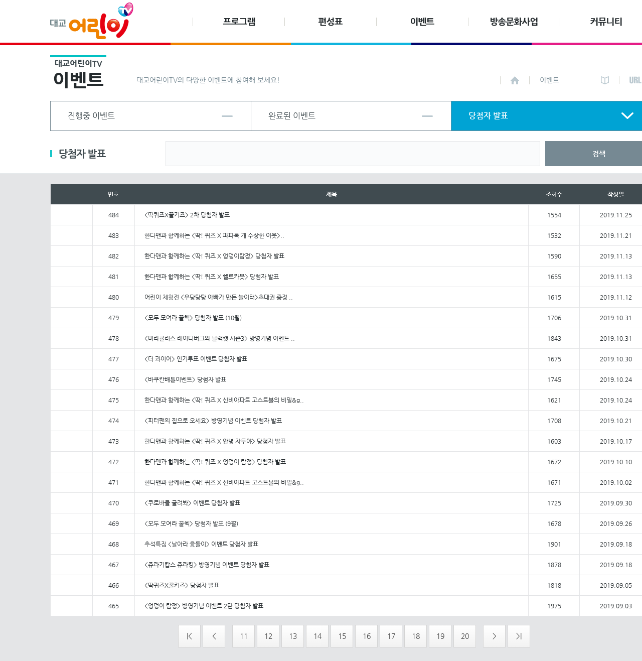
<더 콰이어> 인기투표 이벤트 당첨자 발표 (195, 358)
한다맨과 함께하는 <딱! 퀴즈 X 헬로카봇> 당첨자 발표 (211, 276)
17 (391, 636)
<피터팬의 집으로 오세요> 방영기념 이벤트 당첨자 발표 (213, 420)
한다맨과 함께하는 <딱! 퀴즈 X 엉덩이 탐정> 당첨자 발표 (215, 461)
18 (416, 636)
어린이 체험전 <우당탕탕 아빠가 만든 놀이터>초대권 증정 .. (218, 297)
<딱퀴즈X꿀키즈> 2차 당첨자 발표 (187, 214)
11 (244, 636)
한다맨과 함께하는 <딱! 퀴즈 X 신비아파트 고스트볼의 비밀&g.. (224, 400)
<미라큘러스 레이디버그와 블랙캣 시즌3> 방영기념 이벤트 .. (219, 338)
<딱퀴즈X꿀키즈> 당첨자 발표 (181, 585)
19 (440, 636)
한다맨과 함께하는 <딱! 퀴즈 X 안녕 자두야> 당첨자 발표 (215, 441)
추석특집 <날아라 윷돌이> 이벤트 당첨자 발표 (201, 544)
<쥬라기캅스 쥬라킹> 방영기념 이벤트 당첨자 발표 (206, 564)
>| (519, 636)
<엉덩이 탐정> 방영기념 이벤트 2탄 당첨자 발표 (203, 605)
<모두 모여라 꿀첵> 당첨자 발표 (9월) (191, 523)
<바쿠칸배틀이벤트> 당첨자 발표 (185, 379)
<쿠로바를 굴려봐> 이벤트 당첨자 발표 (192, 502)
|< (189, 636)
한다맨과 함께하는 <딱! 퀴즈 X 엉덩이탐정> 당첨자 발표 (214, 255)
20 (465, 636)
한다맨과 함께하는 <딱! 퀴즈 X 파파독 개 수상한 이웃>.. (214, 235)
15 (342, 636)
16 (367, 636)
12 (268, 636)
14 (317, 636)
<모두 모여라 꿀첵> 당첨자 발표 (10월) (193, 317)
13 (293, 636)
